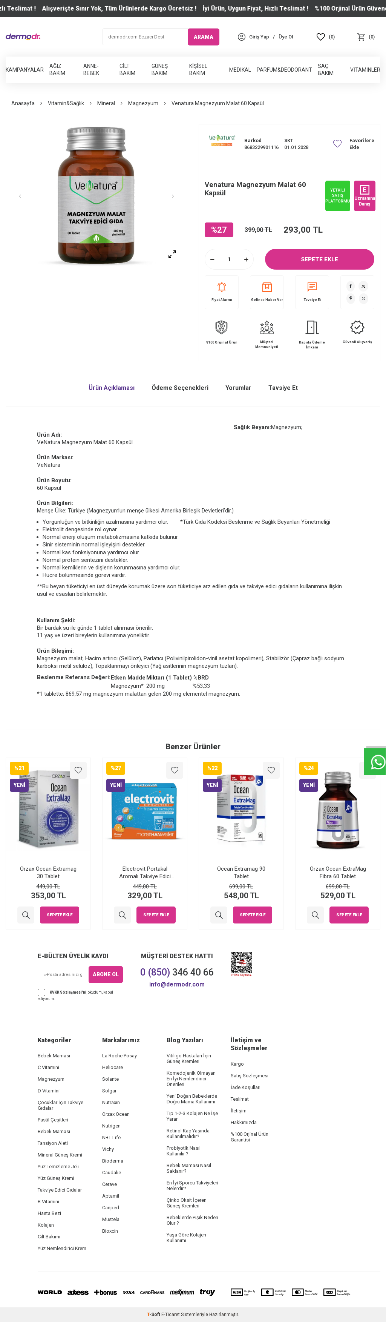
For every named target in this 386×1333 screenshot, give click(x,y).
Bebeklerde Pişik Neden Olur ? (192, 1220)
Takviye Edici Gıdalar (60, 1190)
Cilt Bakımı (49, 1236)
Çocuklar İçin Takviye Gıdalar (60, 1105)
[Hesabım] (259, 37)
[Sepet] (365, 36)
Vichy (108, 1149)
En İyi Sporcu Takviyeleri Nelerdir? (192, 1185)
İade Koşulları (245, 1087)
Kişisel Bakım (198, 69)
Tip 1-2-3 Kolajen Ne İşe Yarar (192, 1116)
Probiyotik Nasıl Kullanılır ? (184, 1151)
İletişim (239, 1111)
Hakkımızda (244, 1122)
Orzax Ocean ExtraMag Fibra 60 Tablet (338, 872)
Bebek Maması (54, 1055)
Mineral (106, 103)
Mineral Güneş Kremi (60, 1155)
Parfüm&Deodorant (284, 70)
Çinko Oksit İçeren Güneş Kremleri (187, 1203)
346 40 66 (177, 972)
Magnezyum (143, 103)
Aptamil (110, 1196)
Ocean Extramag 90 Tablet (241, 872)
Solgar (109, 1091)
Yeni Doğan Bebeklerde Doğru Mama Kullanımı (192, 1098)
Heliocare (112, 1067)
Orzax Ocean (116, 1114)
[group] (96, 197)
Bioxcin (110, 1231)
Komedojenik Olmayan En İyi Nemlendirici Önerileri (191, 1078)
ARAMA (203, 37)
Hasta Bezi (49, 1213)
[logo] (23, 36)
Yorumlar (238, 387)
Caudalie (111, 1172)
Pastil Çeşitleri (53, 1120)
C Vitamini (48, 1067)
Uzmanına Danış (364, 195)
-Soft (154, 1314)
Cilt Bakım (127, 69)
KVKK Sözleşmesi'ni (68, 992)
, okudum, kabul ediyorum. (75, 995)
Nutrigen (111, 1126)
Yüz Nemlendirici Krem (62, 1248)
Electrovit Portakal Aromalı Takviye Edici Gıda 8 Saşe (145, 872)
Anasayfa (23, 103)
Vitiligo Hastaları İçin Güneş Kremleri (189, 1058)
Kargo (237, 1064)
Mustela (110, 1219)
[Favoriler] (325, 36)
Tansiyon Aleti (53, 1143)
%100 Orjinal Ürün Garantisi (249, 1137)
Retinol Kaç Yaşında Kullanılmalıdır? (188, 1133)
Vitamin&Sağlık (66, 103)
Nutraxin (111, 1102)
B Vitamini (48, 1201)
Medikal (240, 70)
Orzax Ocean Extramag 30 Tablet (48, 872)
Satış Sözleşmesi (249, 1075)
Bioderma (112, 1161)
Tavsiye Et (312, 292)
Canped (110, 1207)
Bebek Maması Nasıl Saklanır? (189, 1168)
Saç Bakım (326, 69)
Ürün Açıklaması (112, 387)
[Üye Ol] (286, 37)
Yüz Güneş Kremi (56, 1178)
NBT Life (111, 1137)
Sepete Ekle (319, 259)
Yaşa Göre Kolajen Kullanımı (186, 1237)
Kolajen (46, 1225)
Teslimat (240, 1099)
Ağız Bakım (57, 69)
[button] (24, 196)
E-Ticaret (170, 1314)
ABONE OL (106, 974)
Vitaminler (365, 70)
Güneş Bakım (160, 69)
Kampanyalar (25, 70)
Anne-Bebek (91, 69)
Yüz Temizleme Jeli (58, 1166)
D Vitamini (49, 1091)
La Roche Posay (119, 1055)
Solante (110, 1079)
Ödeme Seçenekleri (180, 387)
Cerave (109, 1184)
